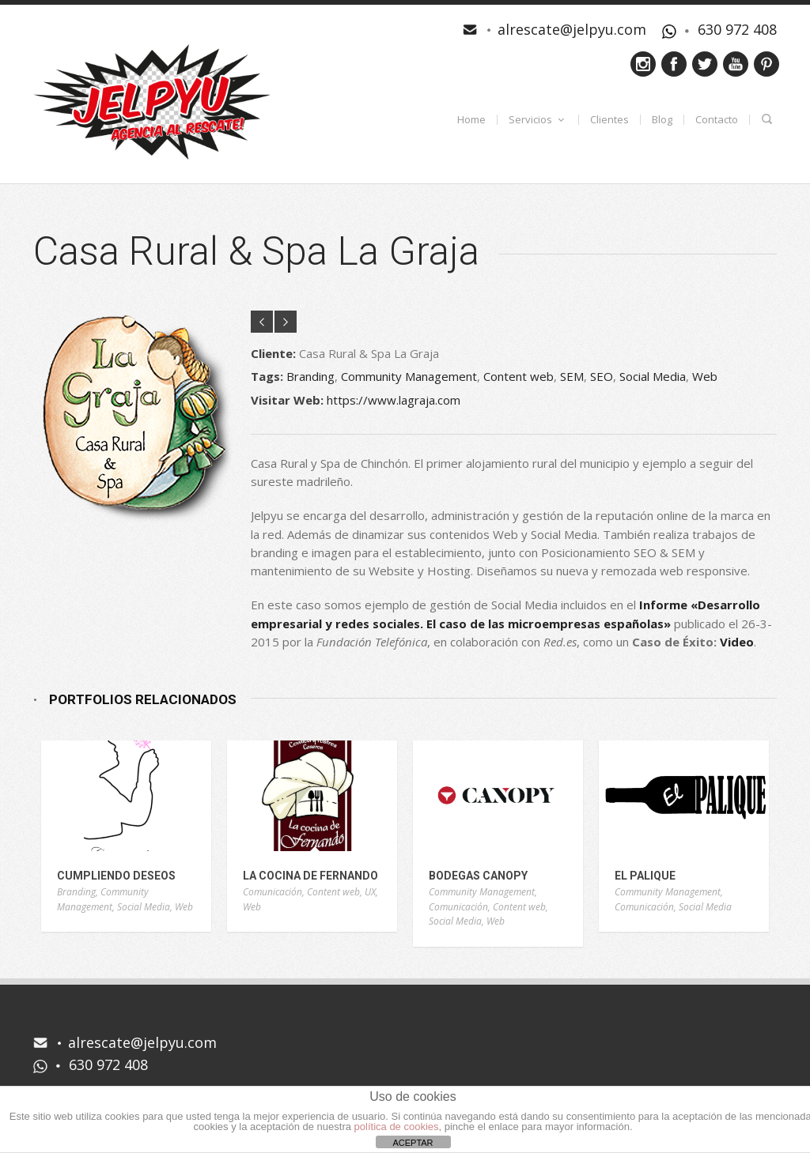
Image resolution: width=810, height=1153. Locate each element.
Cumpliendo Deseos (116, 875)
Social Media (652, 376)
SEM (572, 376)
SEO (601, 376)
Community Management (409, 376)
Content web (518, 376)
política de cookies (396, 1126)
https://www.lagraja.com (393, 400)
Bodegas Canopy (478, 875)
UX (370, 892)
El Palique (645, 875)
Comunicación (272, 892)
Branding (310, 376)
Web (704, 376)
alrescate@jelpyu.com (572, 29)
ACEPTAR (412, 1142)
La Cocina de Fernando (310, 875)
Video (737, 642)
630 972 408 (737, 29)
